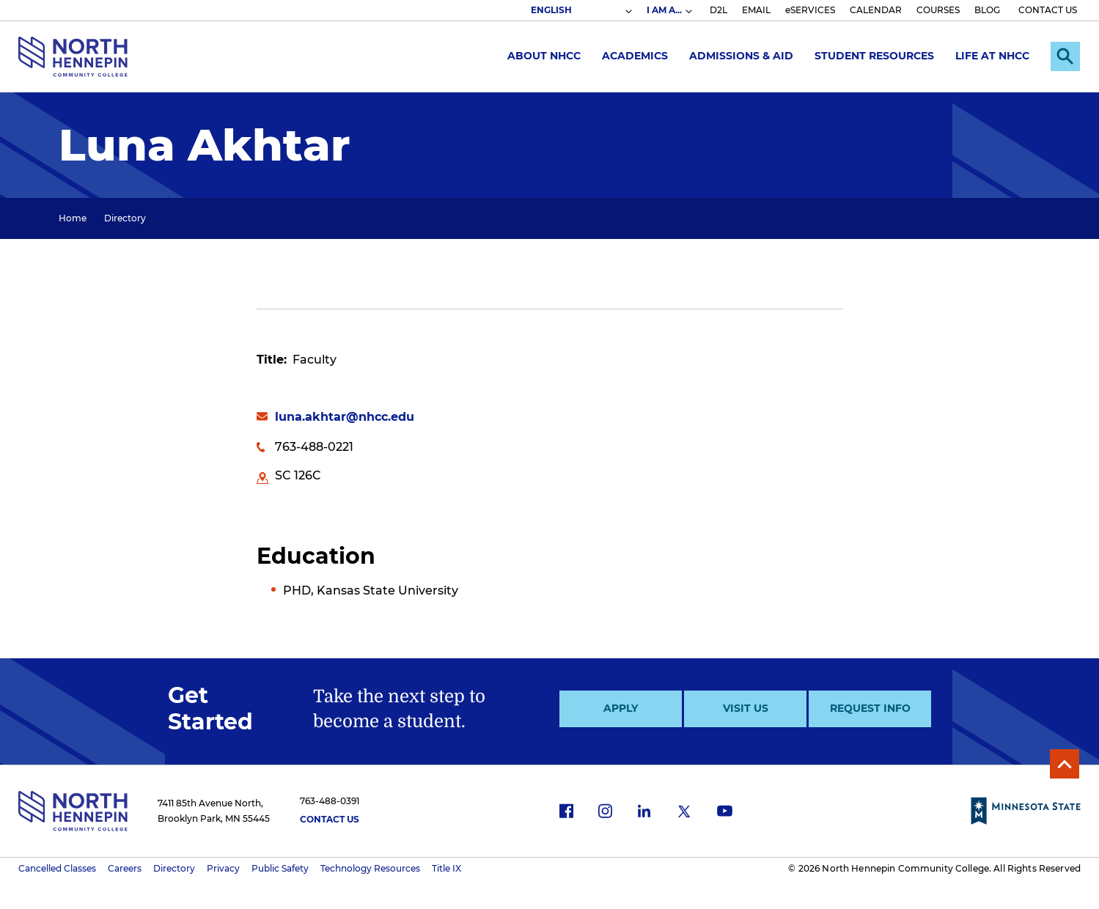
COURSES (938, 9)
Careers (124, 868)
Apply (620, 708)
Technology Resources (370, 868)
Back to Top (1064, 764)
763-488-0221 (314, 447)
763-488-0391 (329, 800)
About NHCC (544, 55)
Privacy (223, 868)
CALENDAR (876, 9)
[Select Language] (581, 10)
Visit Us (745, 708)
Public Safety (280, 868)
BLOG (987, 9)
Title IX (446, 868)
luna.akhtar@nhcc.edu (344, 417)
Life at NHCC (992, 55)
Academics (635, 55)
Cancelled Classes (57, 868)
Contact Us (329, 819)
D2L (718, 9)
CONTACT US (1047, 9)
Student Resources (874, 55)
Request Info (870, 708)
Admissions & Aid (741, 55)
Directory (125, 218)
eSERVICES (810, 9)
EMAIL (756, 9)
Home (73, 218)
